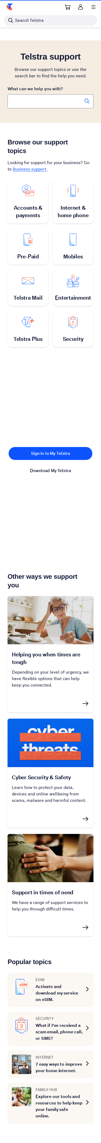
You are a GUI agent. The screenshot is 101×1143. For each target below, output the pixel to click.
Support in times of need (42, 892)
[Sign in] (80, 7)
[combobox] (50, 101)
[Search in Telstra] (50, 20)
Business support (29, 169)
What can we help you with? (35, 89)
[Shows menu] (93, 7)
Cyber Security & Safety (41, 777)
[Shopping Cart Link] (67, 7)
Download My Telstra (50, 470)
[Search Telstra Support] (87, 101)
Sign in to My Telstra (50, 453)
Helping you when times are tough (46, 658)
